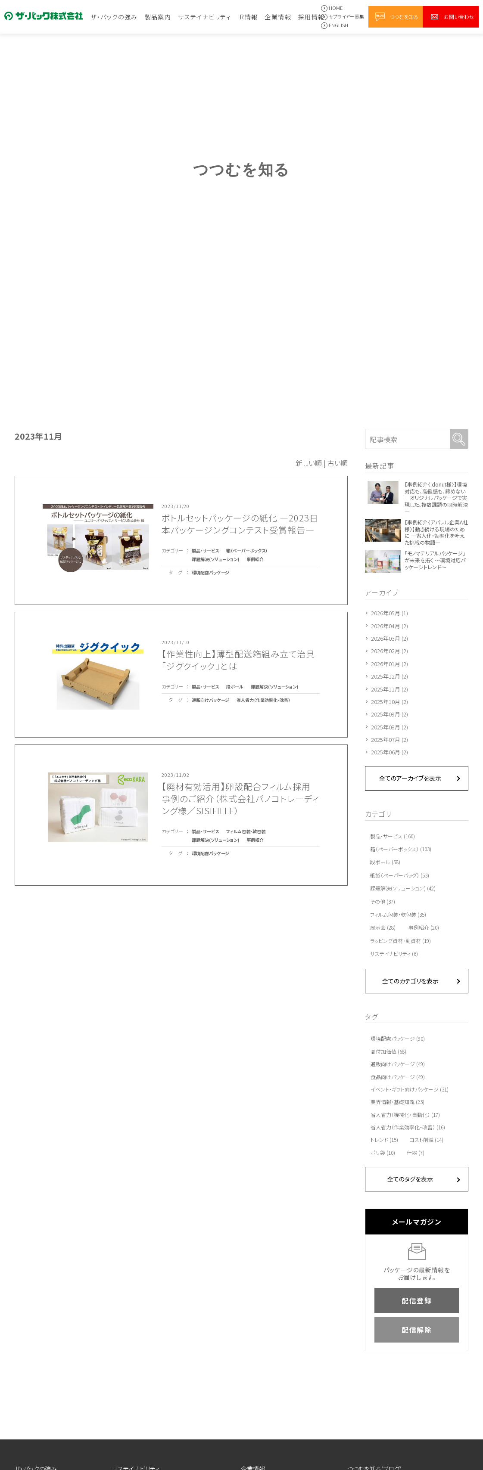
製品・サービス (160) (392, 836)
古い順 (337, 463)
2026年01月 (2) (389, 664)
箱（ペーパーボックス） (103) (400, 849)
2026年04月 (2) (389, 626)
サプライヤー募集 (346, 16)
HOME (336, 7)
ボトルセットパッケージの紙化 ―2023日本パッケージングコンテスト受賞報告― (240, 524)
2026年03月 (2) (389, 638)
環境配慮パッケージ (210, 572)
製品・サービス (205, 550)
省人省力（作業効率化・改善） (263, 700)
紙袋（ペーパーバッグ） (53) (399, 875)
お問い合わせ (459, 16)
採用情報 (311, 16)
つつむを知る (404, 16)
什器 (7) (415, 1153)
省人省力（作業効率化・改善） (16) (408, 1127)
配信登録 (417, 1300)
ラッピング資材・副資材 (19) (400, 940)
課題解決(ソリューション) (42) (403, 888)
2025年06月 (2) (389, 752)
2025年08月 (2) (389, 727)
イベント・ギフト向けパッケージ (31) (410, 1089)
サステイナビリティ (204, 16)
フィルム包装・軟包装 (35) (398, 914)
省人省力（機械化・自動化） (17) (405, 1115)
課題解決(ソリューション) (215, 559)
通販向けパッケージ (210, 700)
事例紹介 (255, 559)
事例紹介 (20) (423, 927)
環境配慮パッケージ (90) (398, 1039)
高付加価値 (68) (388, 1051)
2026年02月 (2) (389, 651)
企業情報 (278, 16)
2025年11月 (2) (389, 689)
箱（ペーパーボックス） (247, 550)
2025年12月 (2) (389, 676)
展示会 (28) (383, 927)
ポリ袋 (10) (383, 1153)
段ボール (234, 686)
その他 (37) (382, 901)
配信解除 (417, 1329)
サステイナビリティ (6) (394, 953)
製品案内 (158, 16)
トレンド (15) (384, 1140)
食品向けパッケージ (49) (398, 1077)
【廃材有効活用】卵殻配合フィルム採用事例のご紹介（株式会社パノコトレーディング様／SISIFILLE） (240, 798)
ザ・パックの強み (113, 16)
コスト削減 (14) (426, 1140)
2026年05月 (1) (389, 613)
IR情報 (248, 16)
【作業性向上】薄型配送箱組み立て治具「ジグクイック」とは (238, 660)
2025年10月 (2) (389, 702)
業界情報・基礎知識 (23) (397, 1102)
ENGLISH (338, 25)
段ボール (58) (385, 861)
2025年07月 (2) (389, 739)
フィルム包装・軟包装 (245, 831)
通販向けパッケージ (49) (398, 1064)
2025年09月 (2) (389, 714)
